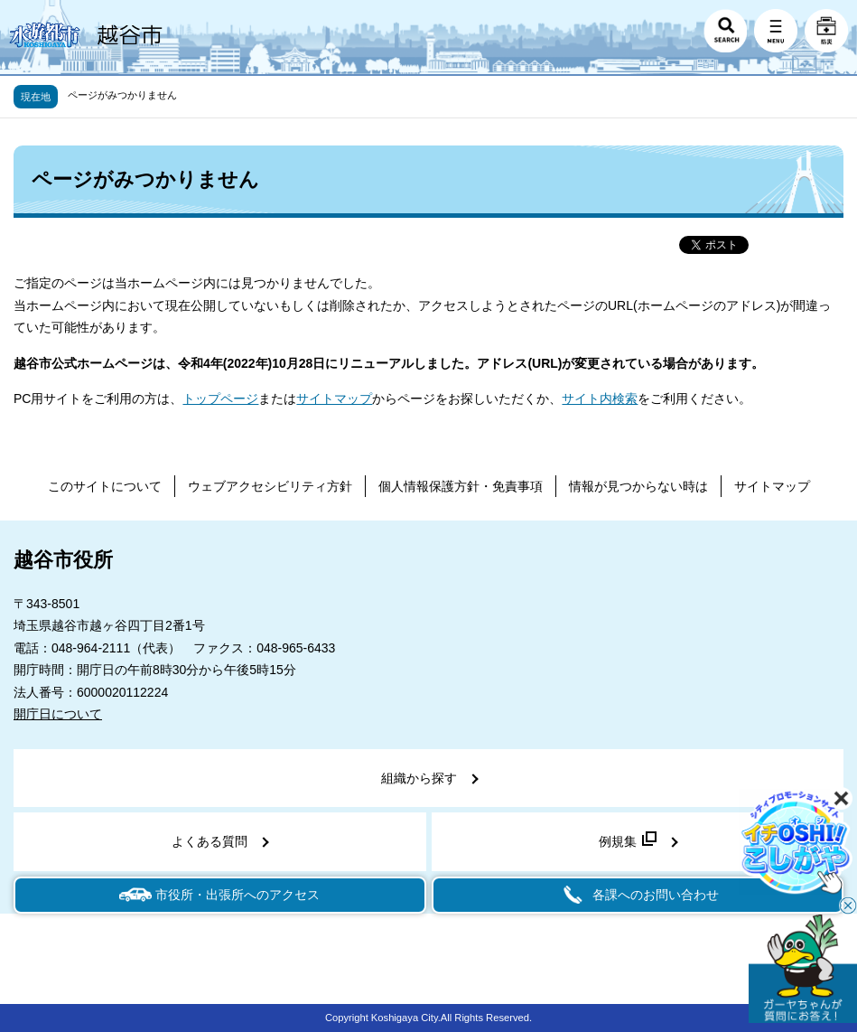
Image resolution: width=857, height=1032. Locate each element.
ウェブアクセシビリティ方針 (270, 486)
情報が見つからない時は (638, 486)
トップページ (220, 398)
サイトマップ (334, 398)
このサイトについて (105, 486)
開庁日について (58, 714)
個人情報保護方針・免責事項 (460, 486)
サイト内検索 (600, 398)
